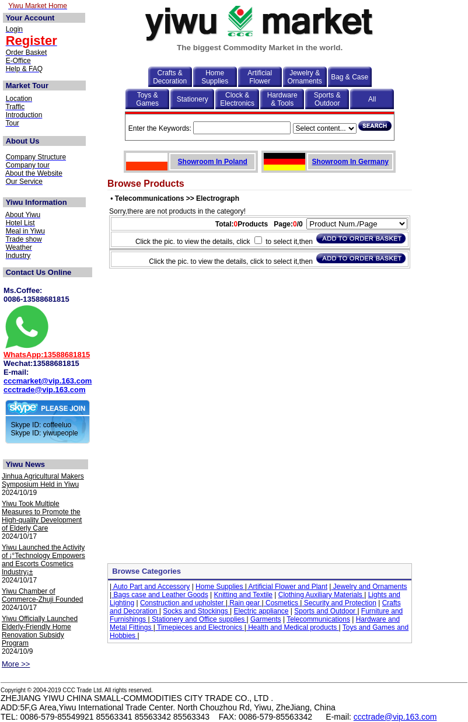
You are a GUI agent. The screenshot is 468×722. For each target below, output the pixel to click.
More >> (16, 664)
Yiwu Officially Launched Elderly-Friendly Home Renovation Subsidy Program (40, 631)
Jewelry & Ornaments (305, 77)
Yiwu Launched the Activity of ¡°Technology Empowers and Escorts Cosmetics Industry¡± (43, 559)
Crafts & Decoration (170, 77)
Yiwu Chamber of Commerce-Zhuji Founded (42, 595)
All (372, 99)
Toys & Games (147, 99)
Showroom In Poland (212, 162)
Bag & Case (349, 77)
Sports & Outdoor (327, 99)
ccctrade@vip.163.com (45, 389)
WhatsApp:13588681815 (47, 354)
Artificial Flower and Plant (287, 587)
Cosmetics (282, 603)
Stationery (192, 99)
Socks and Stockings (196, 611)
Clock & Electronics (237, 99)
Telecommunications (318, 619)
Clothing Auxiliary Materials (321, 595)
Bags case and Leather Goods (159, 595)
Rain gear (245, 603)
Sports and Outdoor (325, 611)
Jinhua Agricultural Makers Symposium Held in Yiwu (43, 480)
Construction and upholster (183, 603)
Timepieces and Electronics (200, 627)
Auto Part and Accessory (150, 587)
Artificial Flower (259, 77)
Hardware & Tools (282, 99)
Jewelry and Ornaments (369, 587)
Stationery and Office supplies (198, 619)
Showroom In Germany (350, 162)
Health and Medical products (292, 627)
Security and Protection (339, 603)
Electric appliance (260, 611)
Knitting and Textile (243, 595)
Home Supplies (214, 77)
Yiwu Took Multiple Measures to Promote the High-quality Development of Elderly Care (42, 516)
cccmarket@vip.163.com (48, 380)
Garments (265, 619)
